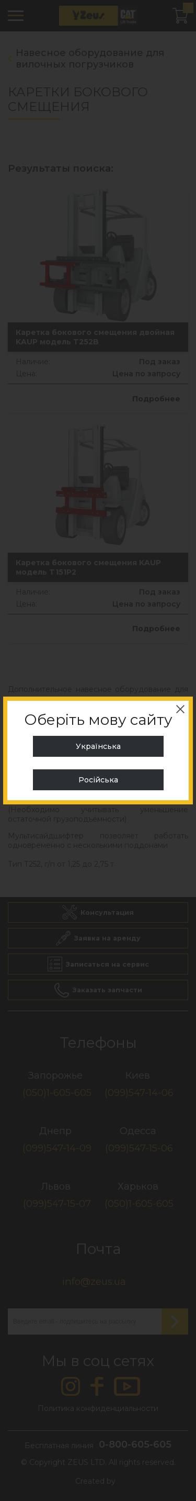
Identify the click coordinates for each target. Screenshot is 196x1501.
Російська (98, 780)
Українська (98, 746)
